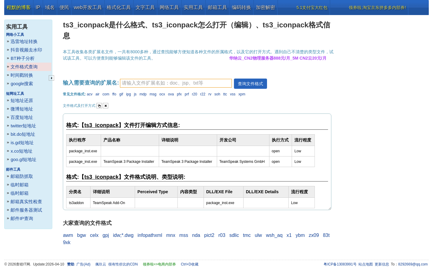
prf (187, 94)
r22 (202, 94)
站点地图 (365, 264)
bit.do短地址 (23, 134)
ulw (258, 235)
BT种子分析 (22, 58)
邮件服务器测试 (26, 210)
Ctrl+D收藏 (189, 264)
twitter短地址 (23, 125)
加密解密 (265, 7)
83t (326, 235)
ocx (162, 94)
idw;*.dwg (123, 235)
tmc (247, 235)
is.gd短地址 (22, 142)
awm (68, 235)
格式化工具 (119, 7)
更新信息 (382, 264)
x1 (289, 235)
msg (152, 94)
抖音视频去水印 (26, 49)
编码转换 (241, 7)
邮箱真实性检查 (26, 201)
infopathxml (150, 235)
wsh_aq (274, 235)
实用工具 (193, 7)
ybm (300, 235)
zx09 (314, 235)
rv (209, 94)
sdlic (234, 235)
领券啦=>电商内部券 (159, 264)
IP (37, 7)
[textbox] (176, 83)
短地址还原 (22, 100)
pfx (179, 94)
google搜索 (22, 83)
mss (183, 235)
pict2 (209, 235)
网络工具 (169, 7)
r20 (194, 94)
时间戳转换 (22, 75)
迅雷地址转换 (24, 41)
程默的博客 (19, 7)
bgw (81, 235)
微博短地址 (22, 108)
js (135, 94)
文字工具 (145, 7)
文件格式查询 (24, 66)
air (97, 94)
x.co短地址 (21, 151)
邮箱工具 (217, 7)
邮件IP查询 (22, 218)
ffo (114, 94)
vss (232, 94)
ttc (225, 94)
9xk (66, 242)
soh (217, 94)
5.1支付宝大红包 (311, 7)
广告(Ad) (83, 264)
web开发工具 (88, 7)
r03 (221, 235)
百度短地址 (22, 117)
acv (90, 94)
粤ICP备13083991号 (340, 264)
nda (196, 235)
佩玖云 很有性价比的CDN (116, 264)
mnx (170, 235)
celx (94, 235)
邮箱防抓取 (22, 176)
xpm (241, 94)
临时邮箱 (20, 184)
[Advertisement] (383, 105)
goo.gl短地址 (23, 159)
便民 (64, 7)
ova (171, 94)
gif (121, 94)
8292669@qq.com (413, 264)
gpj (106, 235)
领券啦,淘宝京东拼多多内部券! (377, 7)
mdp (143, 94)
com (106, 94)
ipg (128, 94)
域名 (50, 7)
